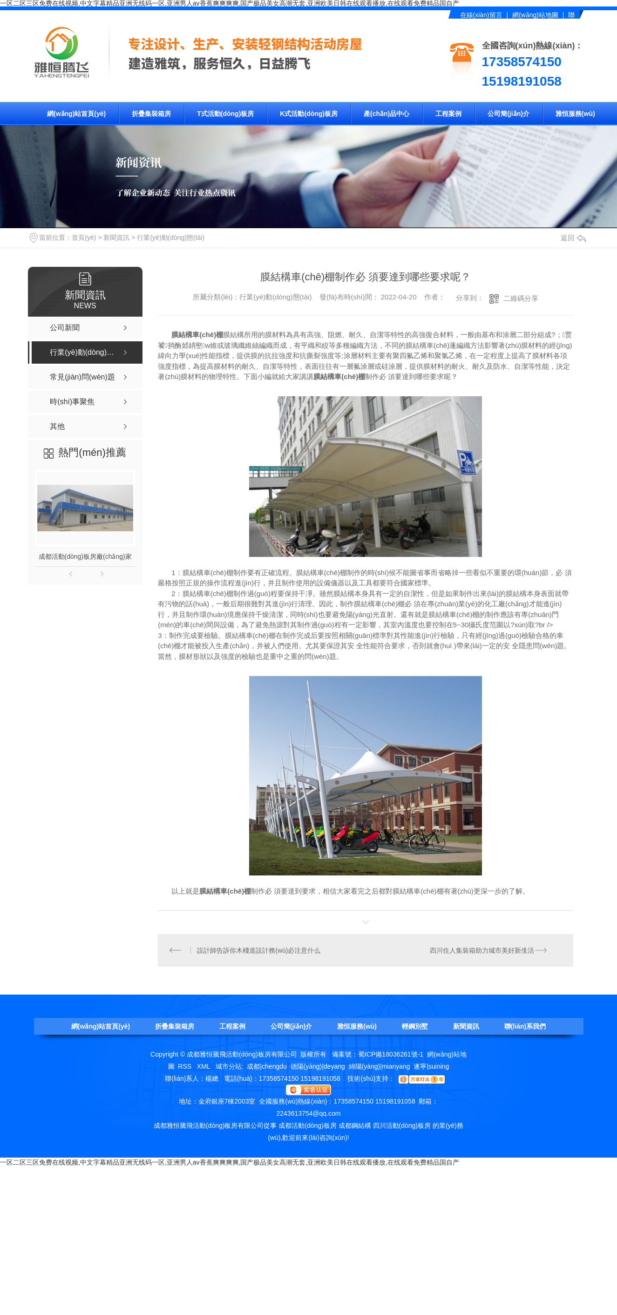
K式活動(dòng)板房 (309, 113)
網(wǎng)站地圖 (535, 15)
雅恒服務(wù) (575, 113)
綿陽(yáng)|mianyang (379, 1067)
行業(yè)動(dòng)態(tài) (170, 237)
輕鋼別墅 (415, 1026)
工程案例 (448, 113)
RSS (185, 1067)
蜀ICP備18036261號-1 (390, 1054)
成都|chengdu (266, 1067)
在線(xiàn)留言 (481, 15)
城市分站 (229, 1067)
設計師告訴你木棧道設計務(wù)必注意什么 (259, 950)
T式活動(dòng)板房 (225, 113)
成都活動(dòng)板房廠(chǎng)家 (85, 556)
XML (204, 1067)
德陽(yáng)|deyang (318, 1067)
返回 (573, 238)
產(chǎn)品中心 (386, 113)
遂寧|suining (431, 1067)
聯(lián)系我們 (525, 1026)
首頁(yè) (84, 237)
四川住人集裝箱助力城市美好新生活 (482, 950)
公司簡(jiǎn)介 (508, 113)
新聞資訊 (116, 237)
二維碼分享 (520, 298)
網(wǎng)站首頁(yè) (76, 113)
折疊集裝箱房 (151, 113)
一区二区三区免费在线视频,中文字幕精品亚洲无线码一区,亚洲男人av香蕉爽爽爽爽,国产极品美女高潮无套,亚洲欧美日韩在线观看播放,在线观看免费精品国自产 (229, 1162)
